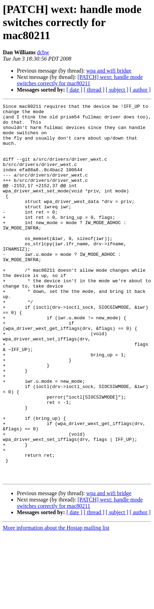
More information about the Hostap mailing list (56, 603)
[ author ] (140, 90)
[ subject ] (117, 90)
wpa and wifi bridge (108, 71)
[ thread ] (94, 90)
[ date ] (74, 90)
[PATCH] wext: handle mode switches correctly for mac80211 (80, 80)
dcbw (43, 52)
